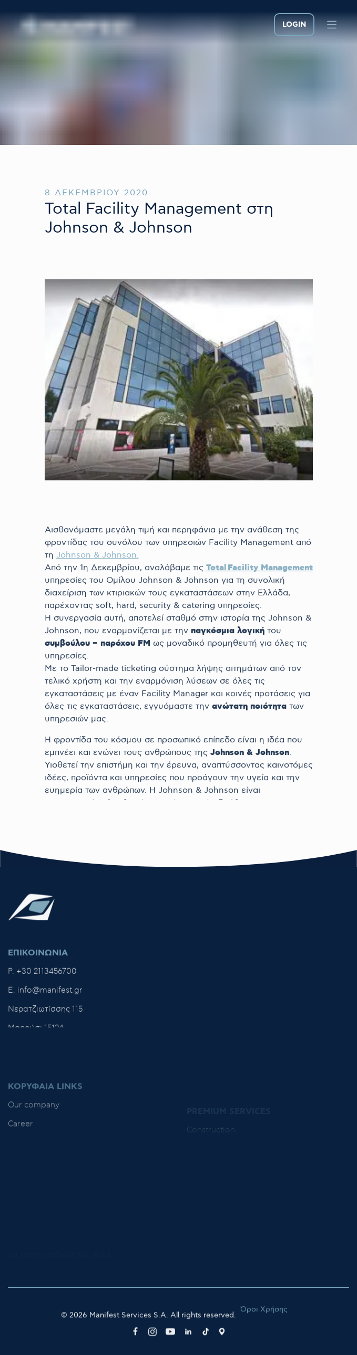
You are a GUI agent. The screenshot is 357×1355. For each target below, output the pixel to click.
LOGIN (294, 24)
